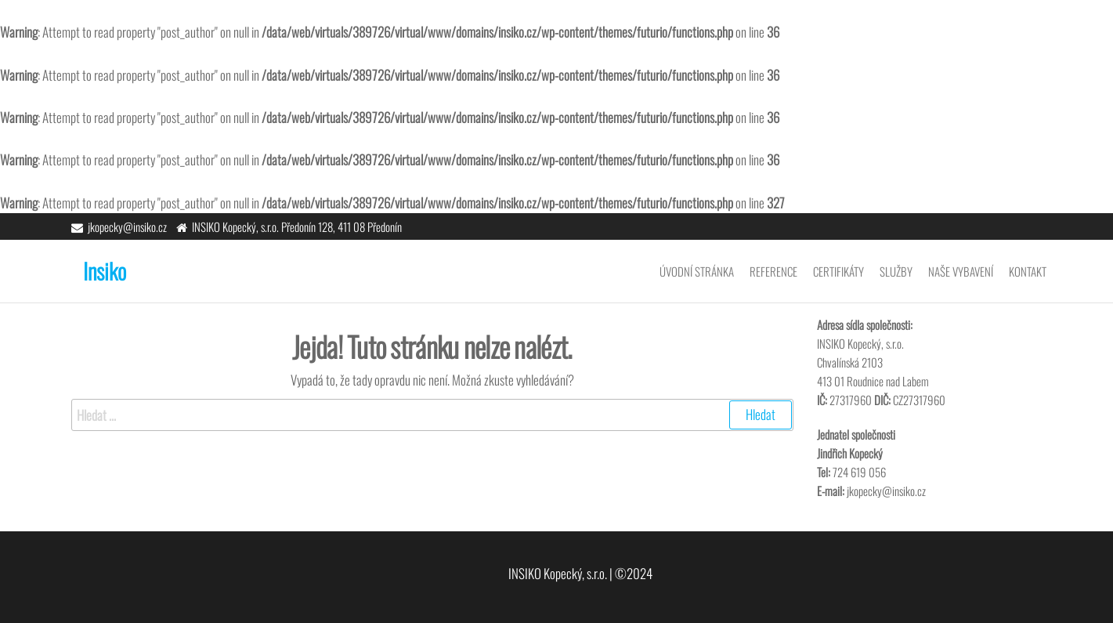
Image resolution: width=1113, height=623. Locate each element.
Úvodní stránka (696, 271)
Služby (896, 271)
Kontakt (1027, 271)
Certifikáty (838, 271)
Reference (773, 271)
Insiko (104, 271)
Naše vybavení (960, 271)
